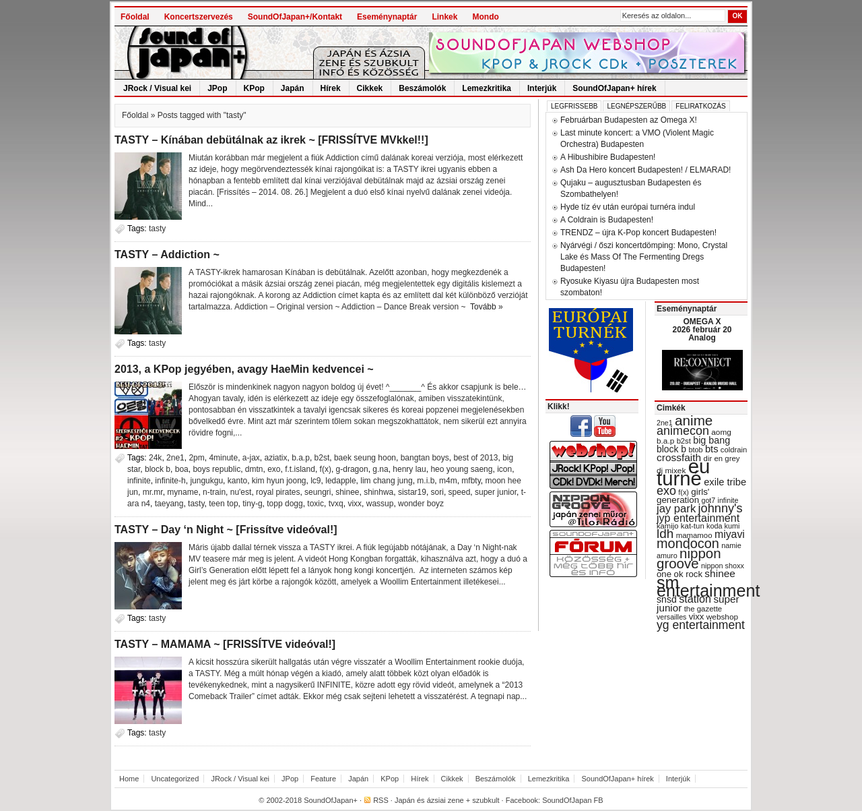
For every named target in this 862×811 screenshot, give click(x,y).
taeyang (169, 503)
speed (460, 492)
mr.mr (153, 492)
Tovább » (486, 306)
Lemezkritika (486, 88)
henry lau (409, 469)
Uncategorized (175, 779)
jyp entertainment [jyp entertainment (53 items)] (698, 518)
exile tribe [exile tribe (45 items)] (725, 482)
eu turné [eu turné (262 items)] (683, 472)
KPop (254, 88)
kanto (237, 480)
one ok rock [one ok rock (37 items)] (679, 574)
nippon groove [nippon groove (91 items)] (689, 558)
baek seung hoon (365, 457)
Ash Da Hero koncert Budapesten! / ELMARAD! (645, 170)
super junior (496, 492)
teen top (223, 503)
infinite (139, 480)
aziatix (276, 457)
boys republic (216, 469)
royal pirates (278, 492)
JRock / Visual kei (157, 88)
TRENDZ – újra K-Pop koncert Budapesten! (638, 232)
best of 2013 (475, 457)
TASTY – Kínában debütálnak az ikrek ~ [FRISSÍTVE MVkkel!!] (271, 140)
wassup (380, 503)
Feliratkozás (700, 106)
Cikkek (370, 88)
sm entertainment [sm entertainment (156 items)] (708, 586)
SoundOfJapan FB (572, 800)
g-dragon (352, 469)
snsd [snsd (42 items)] (667, 599)
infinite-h (170, 480)
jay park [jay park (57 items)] (676, 508)
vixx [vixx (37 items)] (696, 616)
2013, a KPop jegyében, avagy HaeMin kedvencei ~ (244, 369)
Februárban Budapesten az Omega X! (628, 120)
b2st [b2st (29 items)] (684, 441)
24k (155, 457)
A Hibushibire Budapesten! (607, 157)
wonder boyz (421, 503)
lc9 (315, 480)
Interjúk (541, 88)
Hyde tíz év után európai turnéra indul (627, 207)
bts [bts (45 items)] (712, 449)
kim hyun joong (279, 480)
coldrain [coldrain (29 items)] (734, 450)
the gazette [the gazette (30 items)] (703, 609)
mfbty (470, 480)
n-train (214, 492)
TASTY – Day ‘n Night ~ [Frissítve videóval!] (225, 529)
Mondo (485, 17)
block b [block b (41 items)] (671, 449)
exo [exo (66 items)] (666, 491)
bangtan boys (425, 457)
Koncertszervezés (198, 17)
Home (129, 779)
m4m (448, 480)
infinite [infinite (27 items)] (728, 500)
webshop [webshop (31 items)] (722, 617)
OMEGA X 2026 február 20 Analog (701, 329)
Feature (323, 779)
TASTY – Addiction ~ (167, 254)
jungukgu (206, 480)
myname (182, 492)
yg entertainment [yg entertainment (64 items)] (701, 625)
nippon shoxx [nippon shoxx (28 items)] (722, 566)
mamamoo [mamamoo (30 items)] (694, 535)
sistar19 (412, 492)
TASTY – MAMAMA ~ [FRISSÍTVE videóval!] (224, 644)
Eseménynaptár (387, 17)
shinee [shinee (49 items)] (719, 573)
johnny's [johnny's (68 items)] (720, 508)
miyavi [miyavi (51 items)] (730, 534)
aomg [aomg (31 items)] (721, 432)
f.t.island (300, 469)
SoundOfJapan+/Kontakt (295, 17)
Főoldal (135, 17)
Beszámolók (422, 88)
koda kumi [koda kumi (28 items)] (722, 526)
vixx (354, 503)
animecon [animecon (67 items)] (683, 431)
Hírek (331, 88)
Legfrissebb (574, 106)
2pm (196, 457)
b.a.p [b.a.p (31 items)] (665, 441)
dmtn (254, 469)
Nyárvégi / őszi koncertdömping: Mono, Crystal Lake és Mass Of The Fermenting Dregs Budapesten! (643, 257)
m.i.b (425, 480)
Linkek (444, 17)
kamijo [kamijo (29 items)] (667, 526)
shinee (347, 492)
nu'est (241, 492)
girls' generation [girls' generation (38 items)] (683, 496)
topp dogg (284, 503)
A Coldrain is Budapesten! (606, 219)
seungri (317, 492)
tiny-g (252, 503)
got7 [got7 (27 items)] (708, 500)
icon (504, 469)
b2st (322, 457)
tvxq (336, 503)
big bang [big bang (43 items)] (711, 440)
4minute (223, 457)
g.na (380, 469)
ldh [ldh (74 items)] (665, 534)
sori (437, 492)
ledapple (340, 480)
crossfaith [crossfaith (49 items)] (679, 457)
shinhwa (378, 492)
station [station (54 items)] (695, 599)
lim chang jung (386, 480)
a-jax (251, 457)
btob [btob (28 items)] (695, 450)
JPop (217, 88)
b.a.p (301, 457)
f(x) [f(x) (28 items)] (683, 492)
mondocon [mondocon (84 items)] (688, 543)
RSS (381, 800)
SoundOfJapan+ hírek (614, 88)
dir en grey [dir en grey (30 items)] (722, 458)
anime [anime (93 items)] (693, 420)
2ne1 (175, 457)
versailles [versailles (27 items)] (671, 617)
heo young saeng (461, 469)
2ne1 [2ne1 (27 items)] (665, 423)
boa (182, 469)
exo (273, 469)
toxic (315, 503)
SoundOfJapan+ (331, 800)
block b (157, 469)
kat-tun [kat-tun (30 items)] (692, 526)
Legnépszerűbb (636, 106)
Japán (292, 88)
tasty (157, 228)
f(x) (325, 469)
